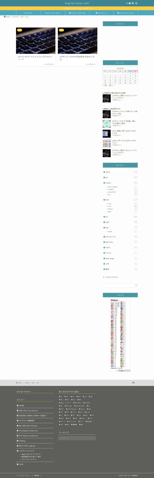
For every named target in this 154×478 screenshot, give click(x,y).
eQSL (122, 231)
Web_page (121, 258)
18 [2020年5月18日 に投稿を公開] (105, 80)
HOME (21, 405)
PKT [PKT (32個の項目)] (73, 415)
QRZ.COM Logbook (52, 13)
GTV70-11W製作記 (26, 420)
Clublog (28, 13)
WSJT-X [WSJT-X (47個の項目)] (83, 418)
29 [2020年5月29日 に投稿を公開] (125, 83)
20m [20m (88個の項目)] (91, 396)
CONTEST (122, 192)
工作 (121, 264)
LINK (21, 464)
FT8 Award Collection (28, 430)
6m (121, 177)
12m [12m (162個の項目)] (73, 396)
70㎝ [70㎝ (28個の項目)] (74, 399)
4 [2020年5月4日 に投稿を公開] (105, 76)
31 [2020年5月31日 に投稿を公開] (135, 83)
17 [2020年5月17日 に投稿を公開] (135, 78)
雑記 (121, 269)
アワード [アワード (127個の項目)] (63, 421)
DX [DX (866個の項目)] (89, 406)
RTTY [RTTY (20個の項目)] (93, 415)
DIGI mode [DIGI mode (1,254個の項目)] (69, 406)
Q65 (122, 212)
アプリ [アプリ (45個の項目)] (91, 418)
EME (121, 222)
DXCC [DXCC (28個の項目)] (62, 409)
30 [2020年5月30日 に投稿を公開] (130, 83)
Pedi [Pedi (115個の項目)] (67, 415)
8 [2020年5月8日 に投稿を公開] (125, 76)
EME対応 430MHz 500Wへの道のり (33, 415)
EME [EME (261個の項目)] (89, 409)
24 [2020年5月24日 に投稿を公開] (135, 80)
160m (121, 172)
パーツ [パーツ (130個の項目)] (81, 421)
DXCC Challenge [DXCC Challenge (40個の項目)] (71, 409)
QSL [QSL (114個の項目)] (80, 415)
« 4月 (105, 85)
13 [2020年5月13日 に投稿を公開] (115, 78)
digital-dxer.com (77, 3)
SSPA (121, 247)
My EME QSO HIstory (28, 425)
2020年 (27, 383)
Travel (121, 253)
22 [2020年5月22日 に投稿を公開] (125, 80)
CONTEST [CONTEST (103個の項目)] (87, 403)
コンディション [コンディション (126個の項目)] (72, 421)
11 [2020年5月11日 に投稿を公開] (105, 78)
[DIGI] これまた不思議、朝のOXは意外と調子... (124, 122)
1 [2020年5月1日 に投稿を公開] (125, 73)
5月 (33, 383)
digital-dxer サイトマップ (31, 454)
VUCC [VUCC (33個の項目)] (69, 418)
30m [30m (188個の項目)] (62, 399)
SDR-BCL (121, 242)
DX (121, 217)
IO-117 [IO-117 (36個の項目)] (74, 412)
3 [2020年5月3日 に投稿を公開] (135, 73)
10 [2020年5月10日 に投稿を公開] (135, 76)
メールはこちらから (110, 277)
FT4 (122, 204)
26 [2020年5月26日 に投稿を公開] (110, 83)
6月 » (111, 85)
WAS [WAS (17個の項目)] (76, 418)
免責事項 (36, 475)
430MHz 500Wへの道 (77, 13)
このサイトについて (26, 451)
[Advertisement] (120, 41)
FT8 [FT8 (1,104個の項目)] (67, 412)
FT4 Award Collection (28, 436)
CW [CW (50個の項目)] (61, 406)
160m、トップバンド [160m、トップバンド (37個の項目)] (66, 403)
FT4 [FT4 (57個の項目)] (62, 412)
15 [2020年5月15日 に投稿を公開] (125, 78)
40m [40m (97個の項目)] (68, 399)
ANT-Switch (122, 187)
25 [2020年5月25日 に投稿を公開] (105, 83)
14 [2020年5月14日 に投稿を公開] (120, 78)
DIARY (121, 183)
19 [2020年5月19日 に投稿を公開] (110, 80)
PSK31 (122, 209)
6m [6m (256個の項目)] (61, 396)
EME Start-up (101, 13)
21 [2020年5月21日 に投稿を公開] (120, 80)
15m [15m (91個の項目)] (79, 396)
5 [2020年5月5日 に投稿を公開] (110, 76)
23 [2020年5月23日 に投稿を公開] (130, 80)
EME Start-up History (28, 410)
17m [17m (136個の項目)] (85, 396)
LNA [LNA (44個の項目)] (81, 412)
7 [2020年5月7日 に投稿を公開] (120, 76)
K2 (122, 195)
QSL (121, 227)
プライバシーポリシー (29, 459)
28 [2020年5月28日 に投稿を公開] (120, 83)
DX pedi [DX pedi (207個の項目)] (82, 409)
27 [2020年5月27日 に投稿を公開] (115, 83)
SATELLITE (121, 236)
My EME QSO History (126, 13)
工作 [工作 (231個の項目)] (62, 424)
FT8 (122, 206)
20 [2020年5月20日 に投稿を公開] (115, 80)
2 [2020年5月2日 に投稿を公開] (130, 73)
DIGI (121, 200)
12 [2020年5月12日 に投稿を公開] (110, 78)
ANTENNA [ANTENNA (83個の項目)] (78, 403)
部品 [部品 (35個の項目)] (82, 424)
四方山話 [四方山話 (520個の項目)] (89, 421)
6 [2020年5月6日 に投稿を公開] (115, 76)
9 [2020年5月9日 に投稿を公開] (130, 76)
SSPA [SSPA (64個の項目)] (62, 418)
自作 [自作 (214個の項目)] (68, 424)
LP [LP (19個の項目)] (61, 415)
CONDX (122, 189)
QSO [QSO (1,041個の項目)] (86, 415)
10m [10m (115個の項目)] (67, 396)
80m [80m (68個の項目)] (80, 399)
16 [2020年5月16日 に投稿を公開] (130, 78)
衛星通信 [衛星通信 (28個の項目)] (75, 424)
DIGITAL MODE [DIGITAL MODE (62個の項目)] (80, 406)
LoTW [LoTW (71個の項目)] (88, 412)
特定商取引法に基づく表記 (31, 457)
